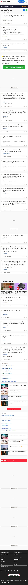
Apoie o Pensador (21, 1)
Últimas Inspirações (17, 552)
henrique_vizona (9, 356)
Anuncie (15, 564)
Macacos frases (5, 376)
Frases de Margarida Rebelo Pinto (9, 381)
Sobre (2, 559)
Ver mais (14, 408)
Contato (15, 561)
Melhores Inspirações (4, 552)
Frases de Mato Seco (6, 370)
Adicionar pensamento (7, 460)
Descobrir (25, 6)
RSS (1, 564)
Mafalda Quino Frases (6, 378)
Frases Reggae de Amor (7, 373)
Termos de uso (16, 559)
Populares (2, 557)
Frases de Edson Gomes (7, 368)
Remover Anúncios (4, 566)
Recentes (15, 554)
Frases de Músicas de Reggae (8, 365)
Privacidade (3, 561)
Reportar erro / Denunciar (18, 557)
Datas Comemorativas (5, 554)
